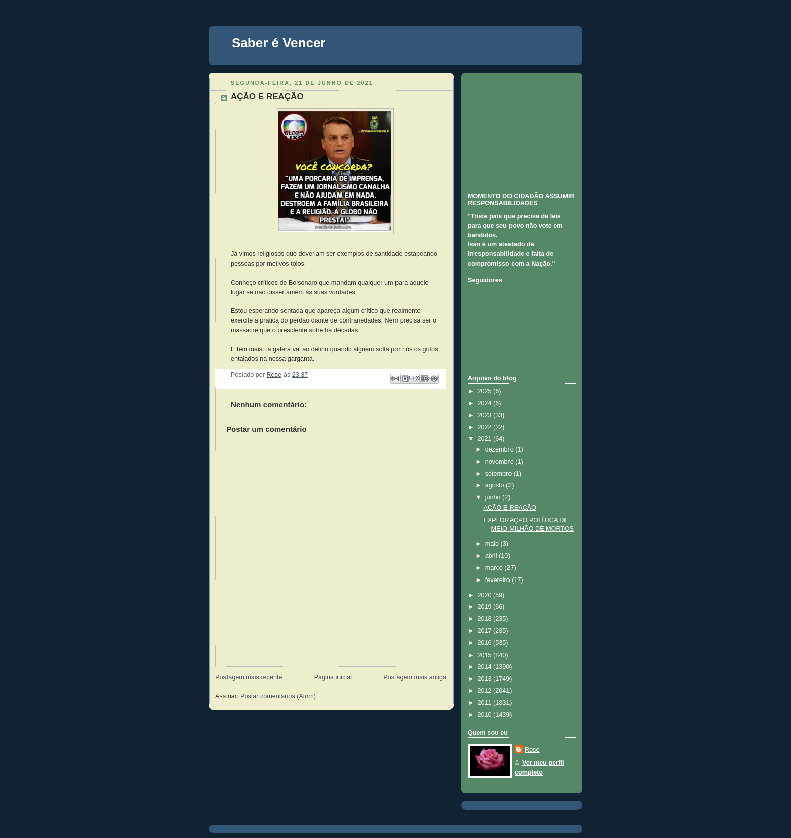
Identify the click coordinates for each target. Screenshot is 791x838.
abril (492, 555)
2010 (486, 714)
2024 (486, 403)
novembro (500, 461)
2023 (486, 415)
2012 (486, 690)
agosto (495, 485)
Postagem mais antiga (414, 677)
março (495, 567)
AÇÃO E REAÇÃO (510, 507)
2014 (486, 666)
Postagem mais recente (248, 677)
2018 (486, 618)
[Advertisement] (518, 131)
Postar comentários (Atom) (278, 696)
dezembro (500, 449)
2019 (486, 606)
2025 (486, 391)
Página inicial (333, 677)
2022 (486, 427)
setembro (499, 473)
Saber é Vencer (278, 42)
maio (493, 543)
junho (493, 497)
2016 (486, 643)
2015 (486, 655)
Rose (532, 749)
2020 (486, 595)
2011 (486, 702)
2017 (486, 630)
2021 (486, 438)
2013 (486, 678)
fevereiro (498, 580)
